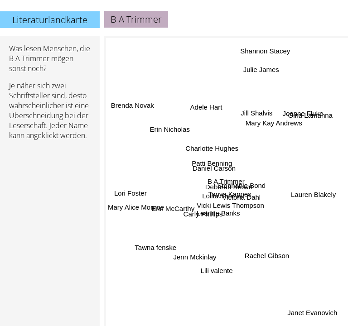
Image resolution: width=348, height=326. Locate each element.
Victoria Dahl (241, 197)
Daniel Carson (215, 167)
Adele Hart (206, 107)
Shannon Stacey (264, 51)
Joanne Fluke (302, 112)
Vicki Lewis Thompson (230, 205)
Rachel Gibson (265, 257)
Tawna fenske (155, 247)
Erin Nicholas (170, 129)
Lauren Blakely (313, 195)
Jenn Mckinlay (194, 256)
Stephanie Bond (242, 185)
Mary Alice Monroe (136, 207)
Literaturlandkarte (49, 20)
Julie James (260, 69)
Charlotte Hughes (212, 148)
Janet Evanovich (312, 312)
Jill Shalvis (258, 115)
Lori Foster (131, 192)
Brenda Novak (132, 106)
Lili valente (218, 270)
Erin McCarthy (172, 208)
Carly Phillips (202, 213)
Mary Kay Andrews (273, 122)
